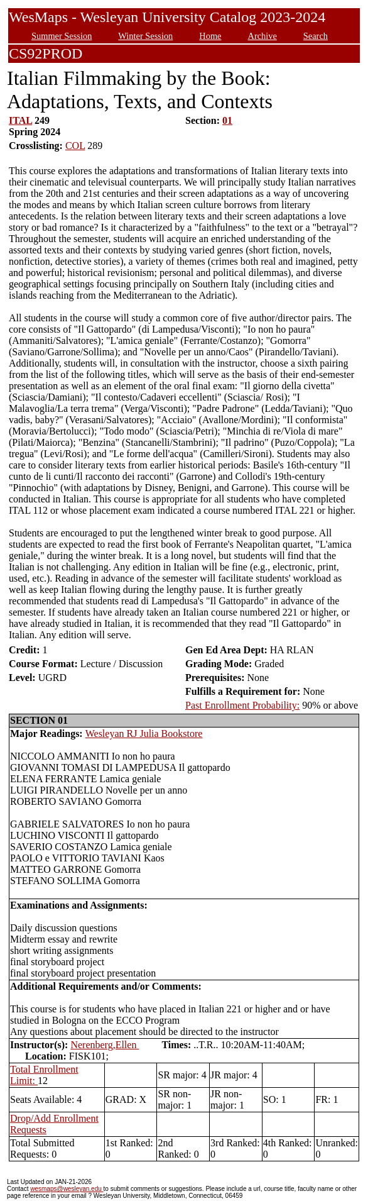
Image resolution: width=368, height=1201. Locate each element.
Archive (261, 36)
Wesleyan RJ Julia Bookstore (144, 733)
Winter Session (145, 36)
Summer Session (61, 36)
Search (315, 36)
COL (75, 145)
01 (227, 120)
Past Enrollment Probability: (242, 705)
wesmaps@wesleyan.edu (66, 1188)
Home (210, 36)
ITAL (20, 120)
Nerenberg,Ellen (104, 1044)
